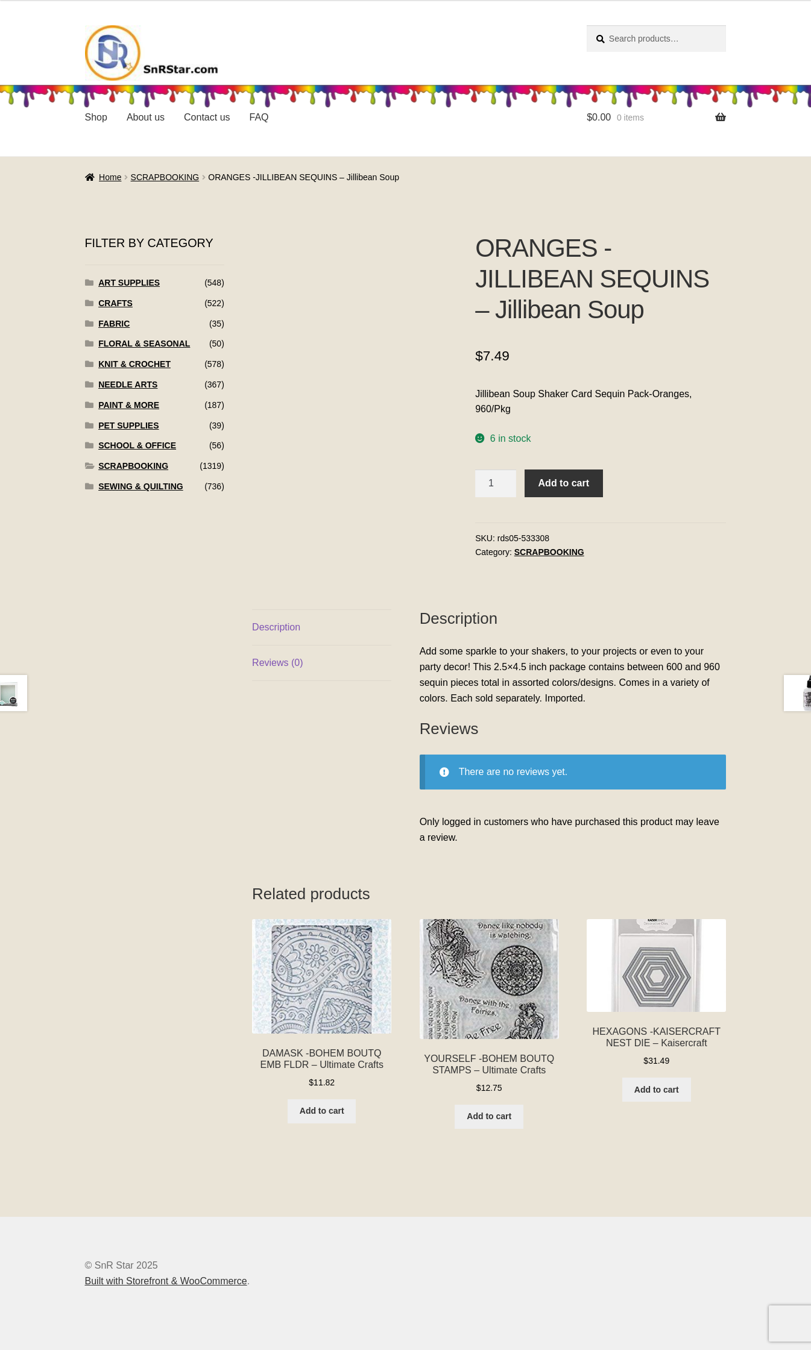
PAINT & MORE (128, 405)
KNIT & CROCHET (134, 364)
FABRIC (114, 323)
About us (146, 117)
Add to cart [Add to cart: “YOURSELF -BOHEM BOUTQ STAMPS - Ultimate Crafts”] (489, 1116)
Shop (96, 117)
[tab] (321, 627)
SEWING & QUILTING (140, 486)
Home (110, 177)
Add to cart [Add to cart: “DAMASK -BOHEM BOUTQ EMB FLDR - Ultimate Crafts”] (322, 1111)
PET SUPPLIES (128, 425)
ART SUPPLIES (129, 282)
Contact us (207, 117)
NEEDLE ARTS (127, 384)
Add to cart (563, 483)
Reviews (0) (277, 663)
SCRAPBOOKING (165, 177)
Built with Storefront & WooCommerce (166, 1281)
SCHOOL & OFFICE (137, 445)
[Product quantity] (495, 483)
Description (276, 627)
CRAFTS (115, 303)
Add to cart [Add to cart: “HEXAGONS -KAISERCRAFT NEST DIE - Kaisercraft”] (656, 1089)
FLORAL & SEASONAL (144, 343)
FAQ (259, 117)
